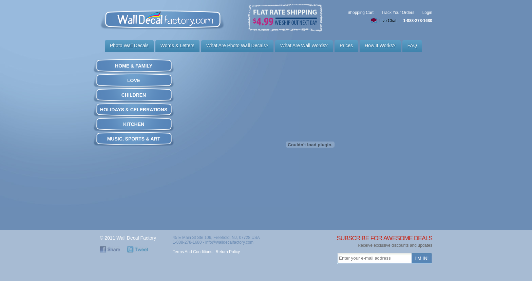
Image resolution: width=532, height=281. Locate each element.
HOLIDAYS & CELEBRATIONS (133, 109)
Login (427, 12)
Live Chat (388, 20)
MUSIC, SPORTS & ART (133, 139)
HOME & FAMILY (133, 66)
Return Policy (228, 251)
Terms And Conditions (192, 251)
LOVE (133, 80)
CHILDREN (133, 95)
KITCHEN (133, 124)
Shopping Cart (360, 12)
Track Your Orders (397, 12)
